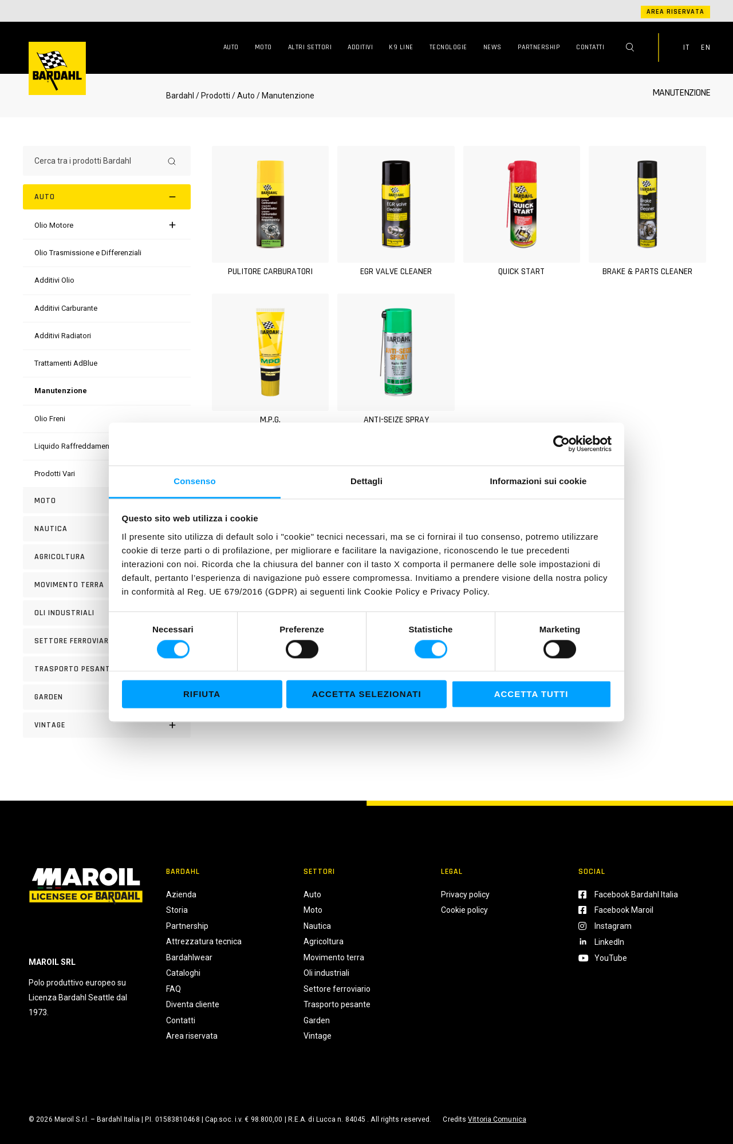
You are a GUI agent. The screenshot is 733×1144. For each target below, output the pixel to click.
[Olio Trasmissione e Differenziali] (87, 252)
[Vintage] (107, 725)
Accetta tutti (531, 694)
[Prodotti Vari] (54, 473)
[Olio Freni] (49, 418)
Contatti (590, 47)
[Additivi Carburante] (65, 308)
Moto (263, 47)
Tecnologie (448, 47)
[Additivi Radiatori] (62, 335)
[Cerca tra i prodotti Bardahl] (96, 161)
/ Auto (243, 95)
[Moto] (107, 500)
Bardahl (180, 95)
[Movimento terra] (107, 584)
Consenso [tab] (194, 481)
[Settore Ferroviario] (107, 641)
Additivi (360, 47)
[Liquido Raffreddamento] (75, 446)
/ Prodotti (213, 95)
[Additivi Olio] (54, 280)
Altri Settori (310, 47)
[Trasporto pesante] (107, 669)
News (492, 47)
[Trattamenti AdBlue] (65, 363)
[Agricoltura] (107, 556)
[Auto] (107, 196)
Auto (231, 47)
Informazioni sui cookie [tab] (538, 481)
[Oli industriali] (107, 613)
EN (705, 47)
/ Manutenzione (284, 95)
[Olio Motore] (53, 225)
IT (686, 47)
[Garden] (107, 697)
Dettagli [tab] (366, 481)
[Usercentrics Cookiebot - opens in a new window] (561, 443)
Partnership (539, 47)
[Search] (171, 161)
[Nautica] (107, 528)
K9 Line (401, 47)
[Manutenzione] (60, 390)
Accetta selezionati (366, 694)
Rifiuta (201, 694)
